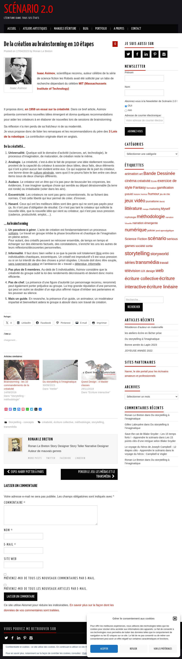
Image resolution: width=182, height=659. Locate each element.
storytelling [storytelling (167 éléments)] (137, 253)
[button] (175, 618)
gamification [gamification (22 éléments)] (165, 187)
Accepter (104, 649)
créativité (47, 422)
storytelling (98, 422)
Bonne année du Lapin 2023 (141, 344)
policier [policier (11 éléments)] (151, 230)
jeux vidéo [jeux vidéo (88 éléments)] (135, 200)
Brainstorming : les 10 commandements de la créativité (16, 385)
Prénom (129, 72)
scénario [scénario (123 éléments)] (157, 238)
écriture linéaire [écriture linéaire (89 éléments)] (162, 286)
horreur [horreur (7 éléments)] (144, 194)
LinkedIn (80, 458)
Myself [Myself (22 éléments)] (165, 209)
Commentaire (15, 502)
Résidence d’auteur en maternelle (144, 327)
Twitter (50, 458)
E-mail (10, 544)
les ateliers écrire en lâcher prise (143, 333)
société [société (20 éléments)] (140, 246)
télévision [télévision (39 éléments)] (132, 271)
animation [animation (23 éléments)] (131, 174)
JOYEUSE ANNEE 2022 (138, 350)
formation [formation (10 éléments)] (151, 188)
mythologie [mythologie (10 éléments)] (130, 217)
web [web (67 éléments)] (160, 270)
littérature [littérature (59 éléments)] (133, 208)
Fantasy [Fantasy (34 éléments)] (139, 187)
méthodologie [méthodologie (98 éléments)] (151, 216)
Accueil (11, 28)
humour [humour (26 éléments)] (153, 194)
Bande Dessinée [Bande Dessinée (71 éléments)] (159, 173)
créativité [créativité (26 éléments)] (143, 181)
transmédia (10, 426)
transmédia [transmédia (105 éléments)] (147, 262)
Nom (8, 530)
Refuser (133, 649)
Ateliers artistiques (35, 28)
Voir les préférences (163, 649)
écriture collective (63, 422)
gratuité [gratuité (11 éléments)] (129, 194)
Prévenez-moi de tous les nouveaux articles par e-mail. (45, 588)
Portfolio (101, 28)
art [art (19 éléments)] (141, 174)
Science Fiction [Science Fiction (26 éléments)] (136, 239)
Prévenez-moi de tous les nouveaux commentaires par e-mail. (49, 578)
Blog (85, 28)
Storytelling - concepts (21, 422)
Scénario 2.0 (28, 9)
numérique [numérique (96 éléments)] (136, 229)
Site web (10, 559)
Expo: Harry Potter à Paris (25, 472)
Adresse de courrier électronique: (144, 119)
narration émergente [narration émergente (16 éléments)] (145, 223)
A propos (119, 28)
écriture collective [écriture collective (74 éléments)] (142, 278)
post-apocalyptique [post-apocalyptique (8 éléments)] (165, 230)
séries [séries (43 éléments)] (130, 262)
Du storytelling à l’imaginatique (59, 381)
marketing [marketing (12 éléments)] (154, 209)
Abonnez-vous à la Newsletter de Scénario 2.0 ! (151, 101)
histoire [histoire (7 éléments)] (137, 194)
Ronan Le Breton (42, 51)
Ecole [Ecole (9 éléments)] (154, 181)
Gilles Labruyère (134, 424)
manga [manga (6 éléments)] (146, 209)
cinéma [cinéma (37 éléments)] (130, 181)
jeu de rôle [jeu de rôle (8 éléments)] (165, 194)
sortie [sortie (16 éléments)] (149, 245)
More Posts (35, 458)
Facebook (65, 458)
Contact (136, 28)
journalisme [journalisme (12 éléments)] (152, 201)
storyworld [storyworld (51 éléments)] (159, 254)
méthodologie (82, 422)
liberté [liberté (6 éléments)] (162, 201)
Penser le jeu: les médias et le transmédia (96, 474)
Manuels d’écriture (65, 28)
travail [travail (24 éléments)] (164, 263)
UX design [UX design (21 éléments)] (148, 271)
